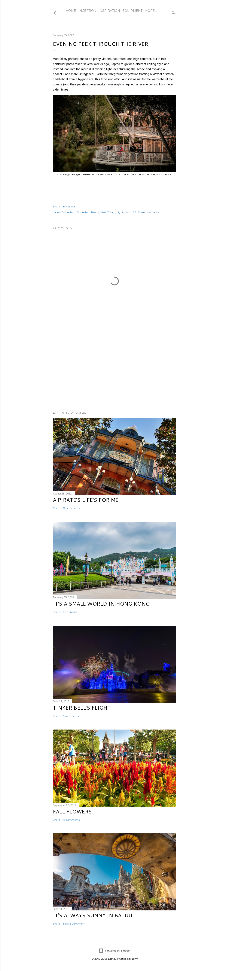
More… (151, 11)
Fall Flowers (72, 811)
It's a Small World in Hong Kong (101, 603)
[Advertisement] (114, 371)
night (119, 212)
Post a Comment (74, 923)
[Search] (173, 12)
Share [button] (56, 206)
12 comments (71, 508)
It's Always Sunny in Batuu (92, 915)
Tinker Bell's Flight (81, 707)
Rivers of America (148, 212)
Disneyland (69, 212)
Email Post (70, 206)
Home (71, 11)
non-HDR (131, 212)
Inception (87, 11)
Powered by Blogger (114, 950)
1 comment (70, 612)
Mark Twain (107, 212)
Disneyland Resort (88, 212)
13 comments (71, 819)
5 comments (71, 716)
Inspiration (109, 11)
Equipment (132, 11)
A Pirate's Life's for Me (86, 499)
